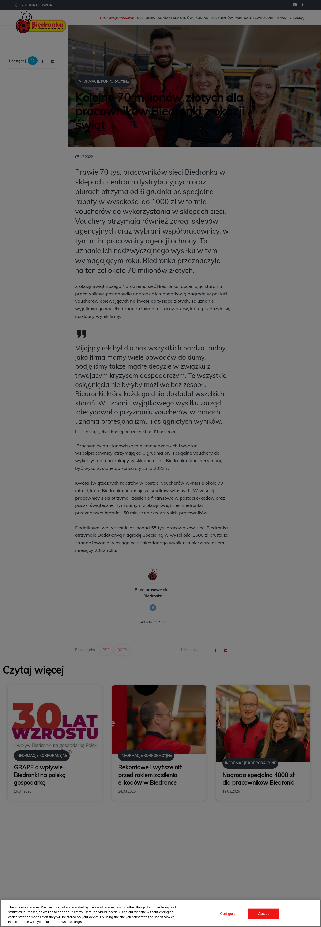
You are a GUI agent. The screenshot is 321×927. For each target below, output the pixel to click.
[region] (160, 913)
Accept (263, 914)
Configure (227, 914)
